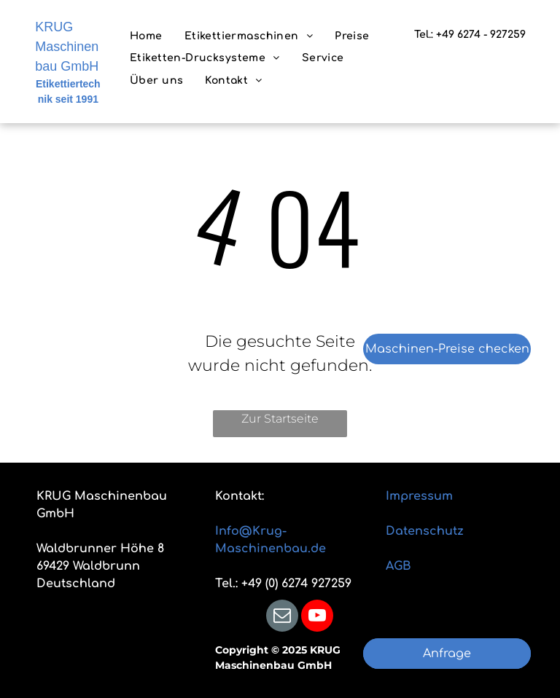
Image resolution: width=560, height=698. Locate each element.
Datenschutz (425, 531)
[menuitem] (146, 36)
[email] (282, 617)
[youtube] (317, 617)
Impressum (419, 496)
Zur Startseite (280, 419)
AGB (398, 566)
